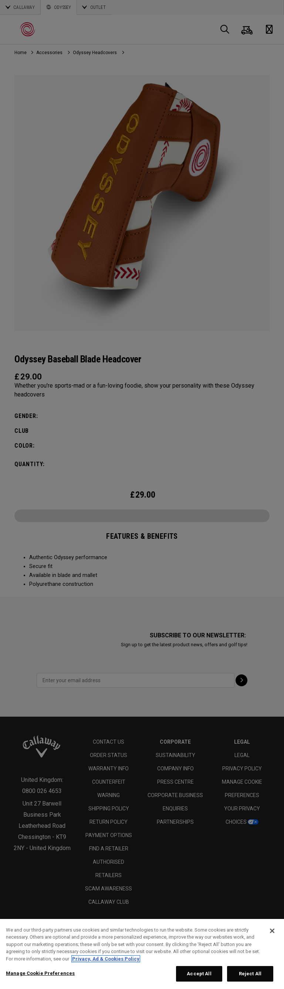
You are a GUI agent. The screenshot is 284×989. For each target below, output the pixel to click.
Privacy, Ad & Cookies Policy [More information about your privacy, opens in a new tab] (105, 959)
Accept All (199, 973)
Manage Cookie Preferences (40, 973)
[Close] (272, 931)
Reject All (250, 973)
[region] (142, 954)
